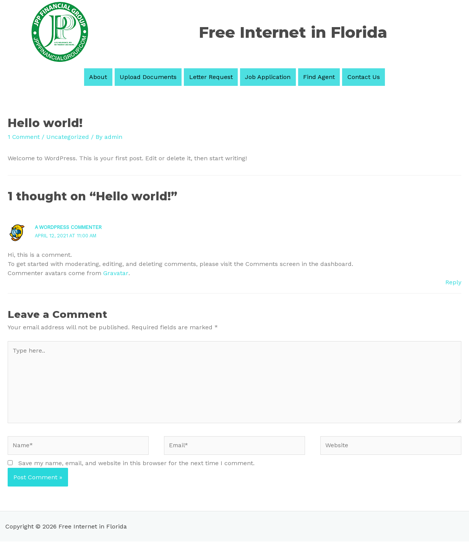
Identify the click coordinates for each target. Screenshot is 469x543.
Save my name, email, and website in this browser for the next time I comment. (136, 464)
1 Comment (25, 136)
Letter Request (213, 77)
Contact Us (353, 77)
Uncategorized (69, 136)
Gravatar (115, 272)
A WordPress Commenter (71, 227)
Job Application (266, 77)
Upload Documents (154, 77)
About (108, 77)
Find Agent (313, 77)
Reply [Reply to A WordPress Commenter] (453, 281)
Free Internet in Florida (293, 32)
